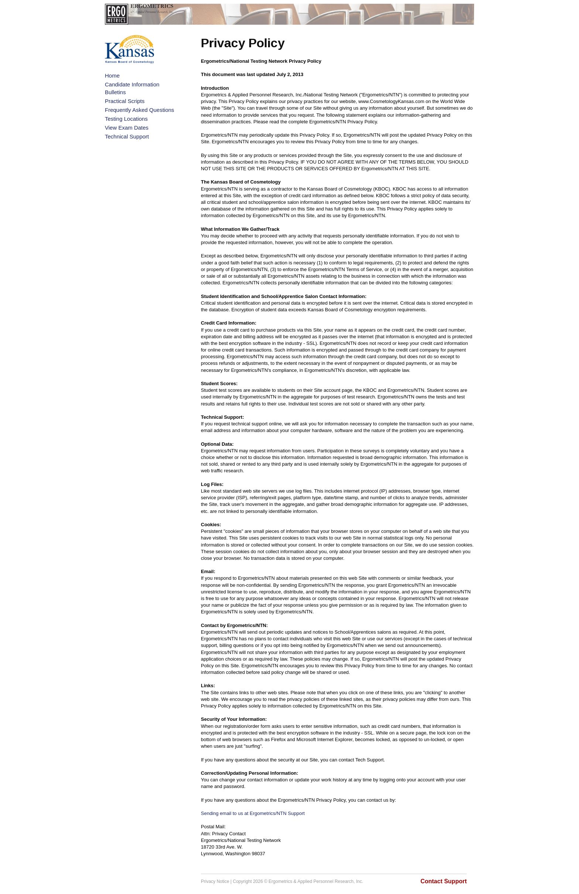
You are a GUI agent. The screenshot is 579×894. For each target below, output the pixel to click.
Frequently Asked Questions (139, 110)
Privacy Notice (215, 881)
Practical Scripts (125, 101)
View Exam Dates (126, 127)
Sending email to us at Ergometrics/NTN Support (253, 813)
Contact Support (444, 881)
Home (112, 75)
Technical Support (127, 136)
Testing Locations (126, 119)
